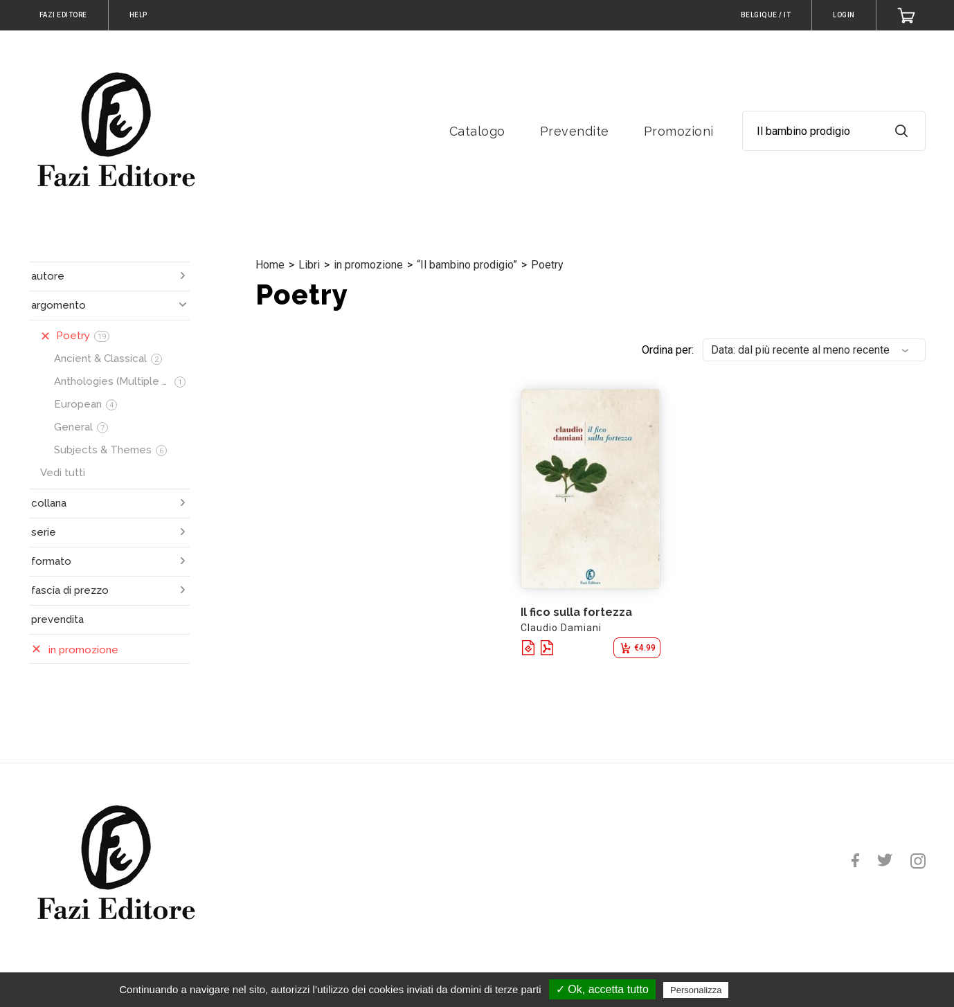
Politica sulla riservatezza (790, 989)
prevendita (57, 619)
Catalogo (477, 131)
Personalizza (695, 990)
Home (270, 264)
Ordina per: (668, 349)
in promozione (368, 264)
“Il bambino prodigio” (467, 264)
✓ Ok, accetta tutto (602, 989)
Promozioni (679, 131)
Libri (309, 264)
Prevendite (574, 131)
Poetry (547, 264)
